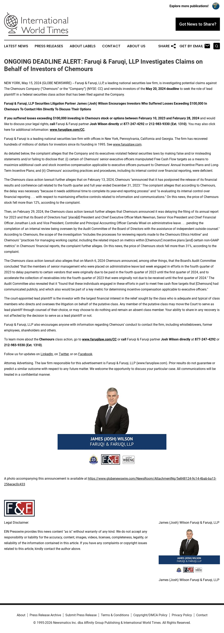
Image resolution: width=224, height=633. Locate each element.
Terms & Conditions (115, 615)
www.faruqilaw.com (127, 144)
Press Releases (49, 46)
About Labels (83, 46)
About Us (136, 46)
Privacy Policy (182, 615)
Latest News (16, 46)
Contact (111, 46)
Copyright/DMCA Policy (150, 615)
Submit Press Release (81, 615)
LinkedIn (47, 354)
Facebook (85, 354)
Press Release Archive (45, 615)
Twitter (64, 354)
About (21, 615)
